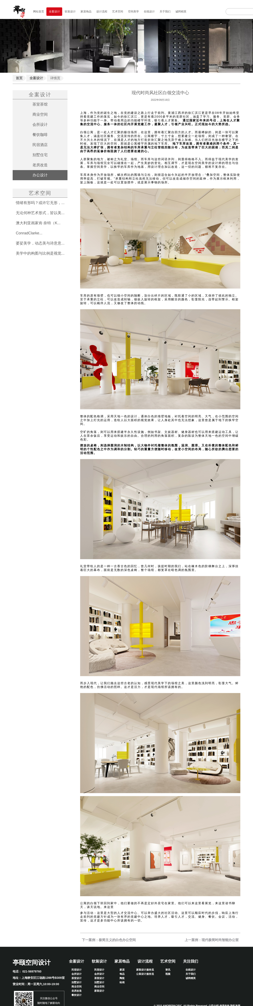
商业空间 (40, 114)
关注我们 (190, 961)
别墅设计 (76, 982)
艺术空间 (117, 11)
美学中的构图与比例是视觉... (40, 253)
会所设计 (40, 124)
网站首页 (38, 11)
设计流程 (101, 11)
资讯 (167, 969)
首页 (19, 78)
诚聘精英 (180, 11)
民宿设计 (76, 969)
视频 (167, 973)
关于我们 (165, 11)
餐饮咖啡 (40, 135)
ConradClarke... (29, 233)
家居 (122, 969)
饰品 (122, 973)
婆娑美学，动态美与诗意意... (40, 243)
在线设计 (149, 11)
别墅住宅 (40, 155)
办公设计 (40, 175)
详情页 (55, 78)
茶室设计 (76, 978)
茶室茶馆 (40, 104)
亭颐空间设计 (32, 962)
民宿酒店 (40, 145)
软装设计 (70, 11)
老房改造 (40, 165)
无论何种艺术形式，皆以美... (40, 213)
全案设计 (54, 11)
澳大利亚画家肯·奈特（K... (38, 223)
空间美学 (133, 11)
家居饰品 (86, 11)
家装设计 (99, 990)
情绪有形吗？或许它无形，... (40, 203)
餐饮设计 (76, 995)
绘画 (122, 982)
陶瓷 (122, 978)
